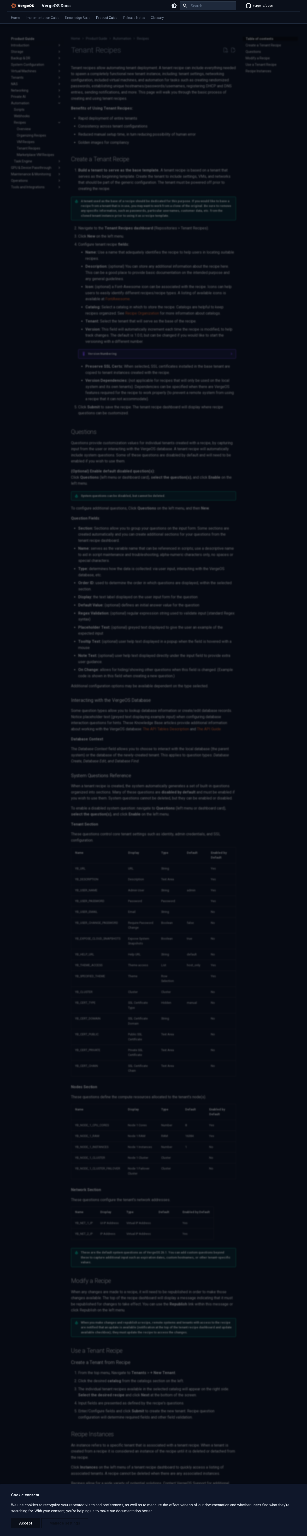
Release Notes (134, 18)
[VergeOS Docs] (22, 6)
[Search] (208, 5)
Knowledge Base (77, 18)
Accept (25, 1523)
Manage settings (64, 1523)
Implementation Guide (42, 18)
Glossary (157, 18)
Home (15, 18)
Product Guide (107, 18)
